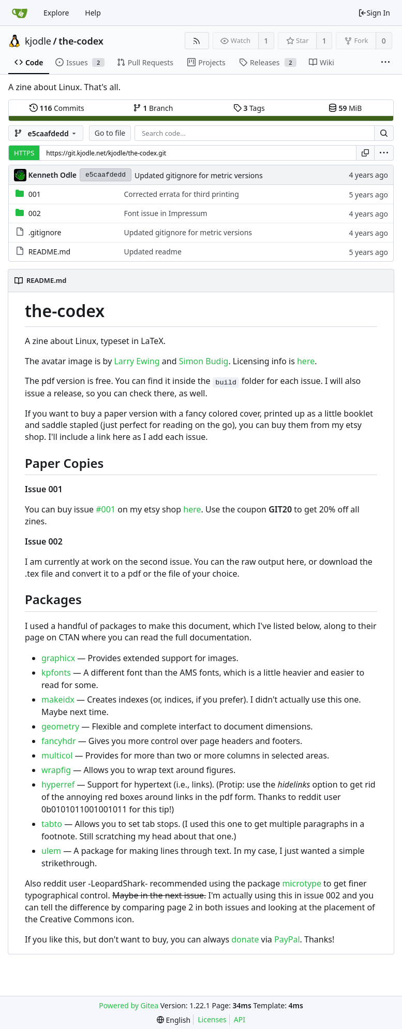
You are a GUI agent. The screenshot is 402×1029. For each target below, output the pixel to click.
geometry (60, 726)
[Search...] (384, 133)
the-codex (80, 41)
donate (245, 939)
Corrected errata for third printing (181, 194)
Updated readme (152, 251)
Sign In (374, 13)
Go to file (110, 133)
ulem (51, 850)
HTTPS (24, 153)
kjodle (38, 41)
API (239, 1019)
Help (93, 13)
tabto (51, 824)
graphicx (58, 658)
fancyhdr (58, 741)
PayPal (287, 939)
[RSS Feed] (197, 40)
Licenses (212, 1019)
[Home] (19, 13)
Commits (56, 108)
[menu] (384, 153)
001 (34, 194)
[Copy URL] (365, 153)
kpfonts (56, 672)
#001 (105, 509)
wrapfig (56, 770)
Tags (249, 108)
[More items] (385, 62)
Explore (56, 13)
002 (34, 213)
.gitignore (45, 232)
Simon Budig (204, 361)
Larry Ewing (136, 361)
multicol (56, 755)
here (306, 361)
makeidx (58, 699)
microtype (301, 883)
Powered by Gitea (128, 1005)
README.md (49, 251)
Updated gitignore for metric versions (199, 175)
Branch (153, 108)
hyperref (58, 784)
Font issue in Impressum (165, 213)
